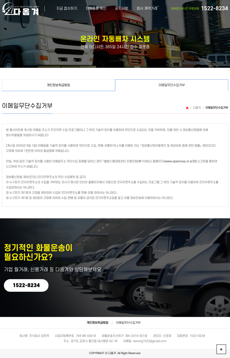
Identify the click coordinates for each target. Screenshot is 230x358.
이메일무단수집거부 (128, 322)
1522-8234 (26, 285)
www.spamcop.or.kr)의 (180, 161)
